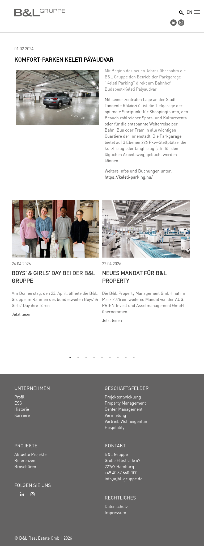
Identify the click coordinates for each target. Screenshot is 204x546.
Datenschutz (116, 506)
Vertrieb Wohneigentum (126, 421)
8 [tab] (126, 357)
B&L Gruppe (116, 454)
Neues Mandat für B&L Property (134, 276)
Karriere (22, 414)
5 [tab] (102, 357)
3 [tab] (86, 357)
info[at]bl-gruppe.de (123, 478)
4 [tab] (94, 357)
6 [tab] (110, 357)
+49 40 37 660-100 (121, 472)
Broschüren (25, 466)
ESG (18, 402)
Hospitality (114, 427)
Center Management (123, 408)
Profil (19, 396)
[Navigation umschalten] (196, 11)
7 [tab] (118, 357)
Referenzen (24, 460)
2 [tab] (78, 357)
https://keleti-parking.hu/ (129, 176)
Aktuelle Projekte (30, 454)
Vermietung (115, 414)
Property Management (125, 402)
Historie (21, 408)
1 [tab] (70, 357)
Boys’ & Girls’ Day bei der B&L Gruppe (53, 276)
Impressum (115, 512)
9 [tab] (134, 357)
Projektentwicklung (123, 396)
